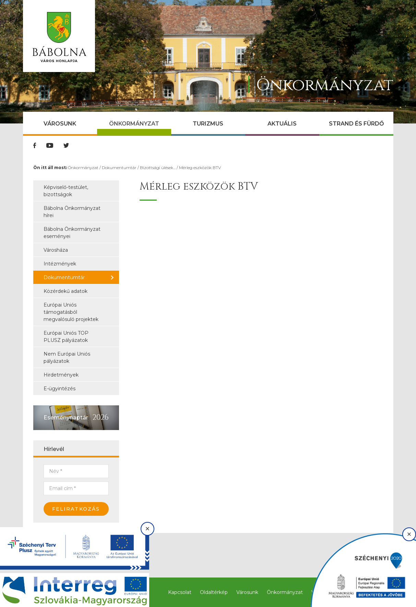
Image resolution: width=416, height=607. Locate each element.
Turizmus (208, 123)
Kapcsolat (179, 592)
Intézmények (60, 264)
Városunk (60, 123)
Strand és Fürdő (356, 123)
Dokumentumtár (119, 167)
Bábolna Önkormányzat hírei (72, 211)
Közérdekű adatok (65, 291)
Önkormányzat (134, 123)
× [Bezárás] (147, 528)
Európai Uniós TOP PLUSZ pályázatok (66, 336)
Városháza (56, 250)
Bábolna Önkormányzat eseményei (72, 232)
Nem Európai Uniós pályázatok (67, 357)
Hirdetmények (61, 375)
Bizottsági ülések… (158, 167)
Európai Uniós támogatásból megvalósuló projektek (71, 312)
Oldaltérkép (214, 592)
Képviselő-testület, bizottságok (66, 191)
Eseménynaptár (66, 417)
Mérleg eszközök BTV (200, 167)
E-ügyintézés (59, 388)
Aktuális (282, 123)
